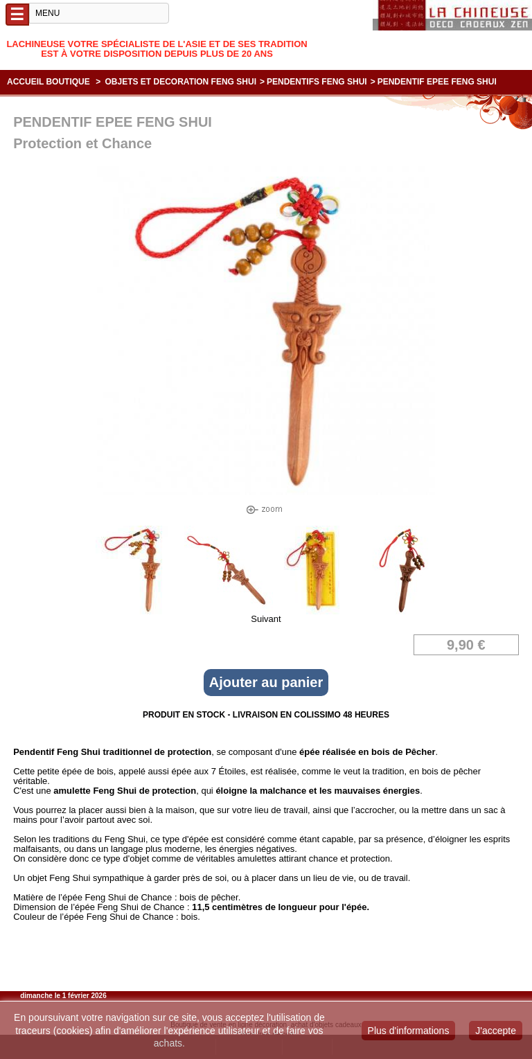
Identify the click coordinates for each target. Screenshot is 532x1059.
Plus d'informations (409, 1030)
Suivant (266, 619)
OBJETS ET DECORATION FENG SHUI (180, 82)
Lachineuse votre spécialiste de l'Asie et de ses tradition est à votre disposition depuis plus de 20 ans (156, 49)
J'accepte (495, 1030)
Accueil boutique (48, 82)
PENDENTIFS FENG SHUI (317, 82)
